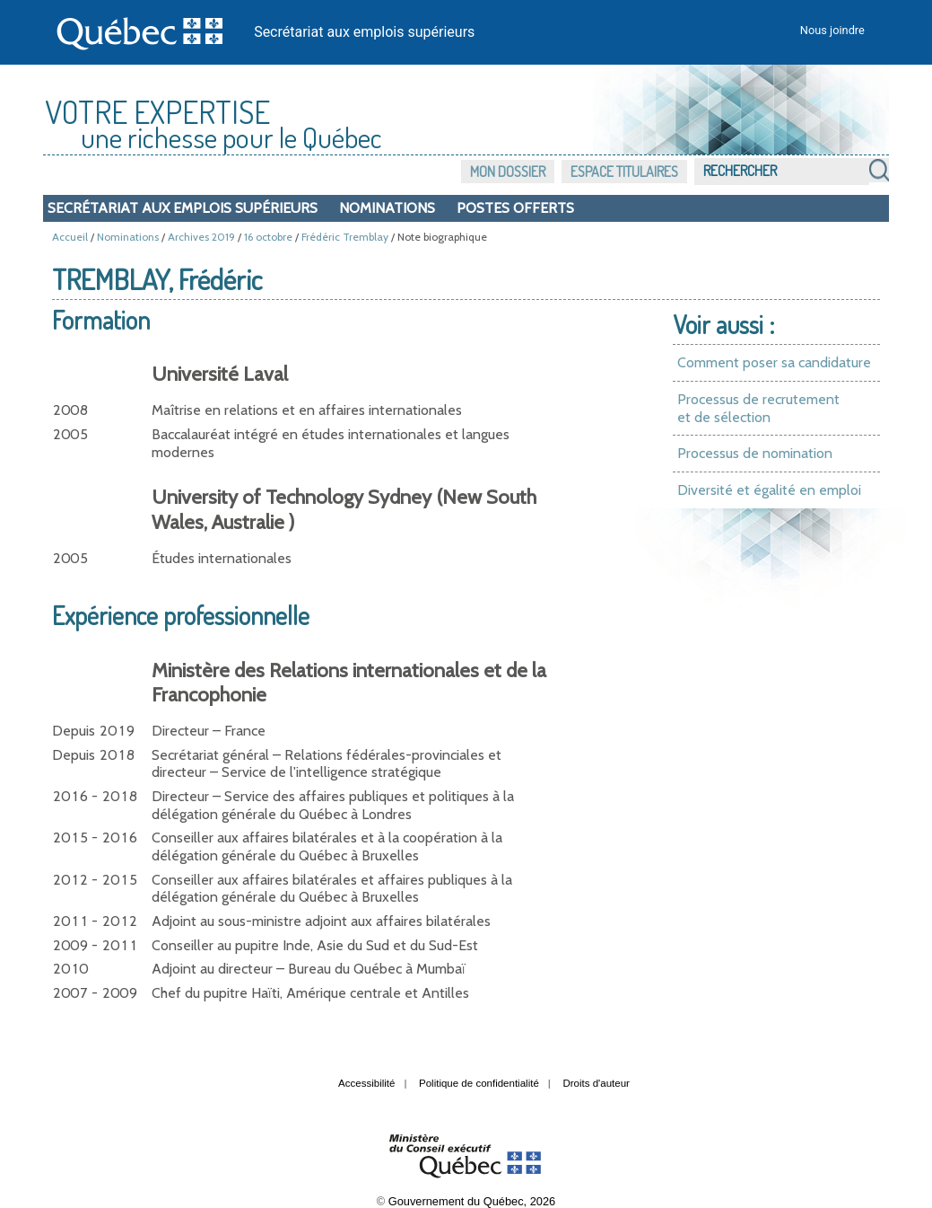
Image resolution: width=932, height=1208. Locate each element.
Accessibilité (366, 1083)
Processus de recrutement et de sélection (758, 408)
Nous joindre (832, 30)
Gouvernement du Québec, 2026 (471, 1201)
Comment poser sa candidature (774, 362)
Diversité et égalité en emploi (769, 489)
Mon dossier (507, 172)
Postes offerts (515, 207)
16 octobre (268, 236)
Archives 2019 (201, 236)
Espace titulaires (624, 172)
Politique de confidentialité (479, 1083)
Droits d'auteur (596, 1083)
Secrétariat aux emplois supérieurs (364, 31)
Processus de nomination (754, 453)
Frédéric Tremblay (344, 236)
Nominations (387, 207)
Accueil (70, 236)
